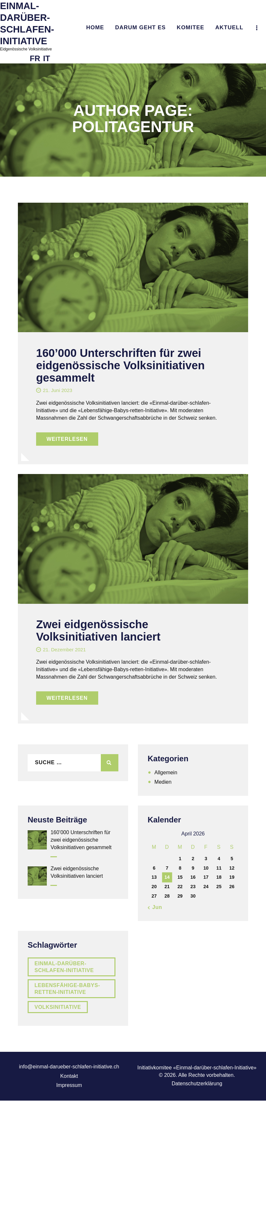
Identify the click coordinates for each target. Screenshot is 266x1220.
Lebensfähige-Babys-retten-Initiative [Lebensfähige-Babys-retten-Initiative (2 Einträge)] (67, 989)
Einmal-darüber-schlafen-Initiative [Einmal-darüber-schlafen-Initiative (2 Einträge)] (64, 967)
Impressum (69, 1085)
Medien (162, 782)
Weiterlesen (67, 439)
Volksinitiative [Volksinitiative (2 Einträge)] (57, 1007)
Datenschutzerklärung (197, 1083)
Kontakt (69, 1076)
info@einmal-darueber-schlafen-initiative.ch (69, 1066)
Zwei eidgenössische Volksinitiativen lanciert (98, 630)
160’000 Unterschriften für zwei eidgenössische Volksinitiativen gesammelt (120, 365)
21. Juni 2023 (57, 390)
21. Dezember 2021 (64, 649)
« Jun (155, 907)
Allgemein (165, 772)
